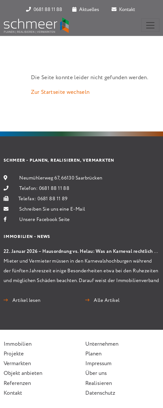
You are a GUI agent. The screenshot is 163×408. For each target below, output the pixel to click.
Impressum (98, 364)
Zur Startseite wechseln (60, 92)
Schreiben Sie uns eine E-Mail (52, 209)
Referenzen (17, 383)
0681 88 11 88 (44, 9)
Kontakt (123, 9)
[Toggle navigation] (150, 25)
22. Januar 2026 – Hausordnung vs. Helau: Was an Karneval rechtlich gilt (82, 251)
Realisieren (98, 383)
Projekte (14, 354)
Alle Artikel (106, 300)
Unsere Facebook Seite (44, 219)
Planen (93, 354)
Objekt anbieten (23, 373)
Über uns (96, 373)
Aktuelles (85, 9)
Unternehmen (101, 344)
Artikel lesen (25, 300)
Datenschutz (100, 393)
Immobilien (18, 344)
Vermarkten (17, 364)
